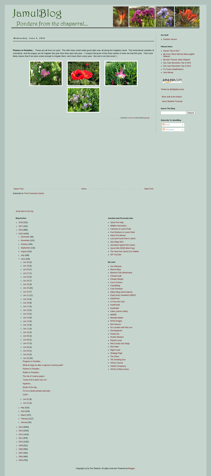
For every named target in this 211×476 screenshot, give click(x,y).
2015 (21, 234)
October (24, 244)
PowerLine (114, 334)
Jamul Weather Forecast (171, 101)
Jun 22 (26, 292)
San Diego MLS (117, 242)
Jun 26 (26, 277)
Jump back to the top (24, 211)
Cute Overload (116, 289)
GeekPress (115, 298)
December (25, 237)
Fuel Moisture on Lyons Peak (122, 232)
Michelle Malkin (116, 318)
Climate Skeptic (116, 279)
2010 (21, 442)
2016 (21, 230)
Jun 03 (26, 358)
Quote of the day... (30, 387)
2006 (21, 456)
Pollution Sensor (170, 39)
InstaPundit (115, 305)
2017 (21, 226)
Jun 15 (26, 314)
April (23, 411)
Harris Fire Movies (118, 235)
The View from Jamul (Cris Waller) (124, 251)
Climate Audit (115, 276)
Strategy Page (116, 353)
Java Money (168, 72)
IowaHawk (114, 308)
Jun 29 (26, 266)
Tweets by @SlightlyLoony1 (172, 89)
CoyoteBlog (115, 285)
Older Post (148, 189)
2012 (21, 434)
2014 (21, 427)
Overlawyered (116, 330)
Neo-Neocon (115, 324)
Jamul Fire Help (117, 222)
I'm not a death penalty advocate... (37, 391)
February (25, 419)
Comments (168, 130)
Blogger (131, 468)
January (24, 422)
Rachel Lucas (116, 340)
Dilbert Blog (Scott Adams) (121, 292)
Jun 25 (26, 281)
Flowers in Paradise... (32, 369)
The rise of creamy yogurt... (34, 376)
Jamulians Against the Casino (122, 245)
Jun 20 (26, 299)
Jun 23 (26, 288)
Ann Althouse (115, 266)
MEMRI (113, 315)
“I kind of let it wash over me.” (35, 380)
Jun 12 (26, 325)
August (24, 251)
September (26, 248)
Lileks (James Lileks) (119, 311)
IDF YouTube (115, 255)
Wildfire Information (118, 226)
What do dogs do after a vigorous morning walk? (43, 365)
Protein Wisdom (117, 337)
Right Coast (115, 350)
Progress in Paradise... (32, 361)
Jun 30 (26, 262)
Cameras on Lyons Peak (120, 229)
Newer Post (18, 189)
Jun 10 (26, 332)
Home (83, 189)
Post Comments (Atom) (34, 193)
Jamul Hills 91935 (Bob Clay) (122, 248)
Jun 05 (26, 351)
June (23, 259)
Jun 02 (26, 399)
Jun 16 (26, 310)
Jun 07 (26, 343)
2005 (21, 460)
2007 (21, 453)
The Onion (114, 356)
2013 (21, 431)
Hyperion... (27, 384)
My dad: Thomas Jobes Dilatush (176, 60)
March (24, 415)
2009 (21, 445)
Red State (114, 347)
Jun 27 (26, 273)
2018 (21, 222)
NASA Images (116, 321)
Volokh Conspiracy (118, 366)
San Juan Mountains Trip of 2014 (177, 63)
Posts (166, 125)
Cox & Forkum (116, 282)
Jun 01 (26, 403)
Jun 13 (26, 321)
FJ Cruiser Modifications (173, 69)
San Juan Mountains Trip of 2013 (177, 66)
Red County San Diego (120, 343)
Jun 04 (26, 354)
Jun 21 (26, 295)
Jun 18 (26, 303)
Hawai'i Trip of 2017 (171, 51)
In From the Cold (117, 302)
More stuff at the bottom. (171, 97)
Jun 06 (26, 347)
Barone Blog (115, 269)
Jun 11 (26, 329)
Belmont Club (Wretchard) (121, 273)
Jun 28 (26, 269)
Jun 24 (26, 284)
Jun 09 (26, 336)
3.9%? (25, 395)
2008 (21, 449)
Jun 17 (26, 306)
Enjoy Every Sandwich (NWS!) (123, 295)
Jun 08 (26, 340)
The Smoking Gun (118, 360)
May (23, 408)
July (23, 255)
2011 (21, 438)
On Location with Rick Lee (121, 327)
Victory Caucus (116, 363)
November (25, 240)
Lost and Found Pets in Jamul (122, 238)
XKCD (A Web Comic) (119, 369)
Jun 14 (26, 318)
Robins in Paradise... (31, 372)
